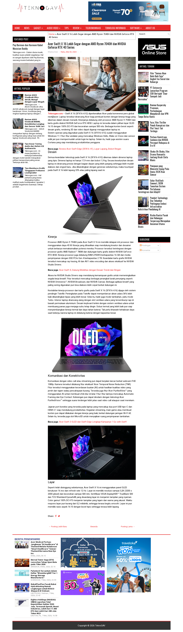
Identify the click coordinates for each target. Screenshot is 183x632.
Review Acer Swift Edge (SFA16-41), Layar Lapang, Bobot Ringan (90, 149)
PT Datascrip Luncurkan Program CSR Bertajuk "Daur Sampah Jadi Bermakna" (152, 93)
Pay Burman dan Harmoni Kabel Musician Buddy (28, 46)
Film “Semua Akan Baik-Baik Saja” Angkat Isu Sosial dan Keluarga (159, 78)
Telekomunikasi (93, 28)
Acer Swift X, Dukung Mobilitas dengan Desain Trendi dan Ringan (90, 270)
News (26, 28)
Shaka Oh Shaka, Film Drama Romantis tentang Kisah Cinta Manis (159, 156)
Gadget (39, 27)
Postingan (145, 245)
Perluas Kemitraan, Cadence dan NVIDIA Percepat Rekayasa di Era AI (159, 141)
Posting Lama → (128, 526)
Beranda (94, 526)
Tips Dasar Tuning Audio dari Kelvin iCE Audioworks (34, 146)
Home (17, 28)
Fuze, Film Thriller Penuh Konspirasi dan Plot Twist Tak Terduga (159, 127)
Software (136, 27)
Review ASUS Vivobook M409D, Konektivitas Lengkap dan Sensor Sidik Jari (35, 122)
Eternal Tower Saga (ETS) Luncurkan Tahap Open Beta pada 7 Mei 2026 (44, 562)
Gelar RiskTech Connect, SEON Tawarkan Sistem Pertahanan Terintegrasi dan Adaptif (151, 186)
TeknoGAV (100, 625)
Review (78, 27)
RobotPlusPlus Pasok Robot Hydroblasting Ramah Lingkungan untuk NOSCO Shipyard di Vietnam (43, 587)
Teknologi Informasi (115, 28)
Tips (66, 28)
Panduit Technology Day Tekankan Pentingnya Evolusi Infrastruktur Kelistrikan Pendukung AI (152, 203)
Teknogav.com (55, 113)
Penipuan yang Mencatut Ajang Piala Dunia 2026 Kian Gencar (159, 170)
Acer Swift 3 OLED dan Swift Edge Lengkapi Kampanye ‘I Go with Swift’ (93, 422)
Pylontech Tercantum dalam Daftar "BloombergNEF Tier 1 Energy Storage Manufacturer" (44, 574)
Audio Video (54, 27)
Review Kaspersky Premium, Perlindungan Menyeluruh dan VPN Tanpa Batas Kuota (153, 110)
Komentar (145, 250)
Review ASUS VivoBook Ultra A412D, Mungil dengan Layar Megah (34, 98)
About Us (150, 28)
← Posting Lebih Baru (58, 526)
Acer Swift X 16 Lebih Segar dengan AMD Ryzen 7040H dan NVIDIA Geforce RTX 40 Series (87, 45)
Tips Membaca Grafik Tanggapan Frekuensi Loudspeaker (35, 170)
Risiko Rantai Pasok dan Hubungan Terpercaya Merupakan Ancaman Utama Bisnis (154, 221)
